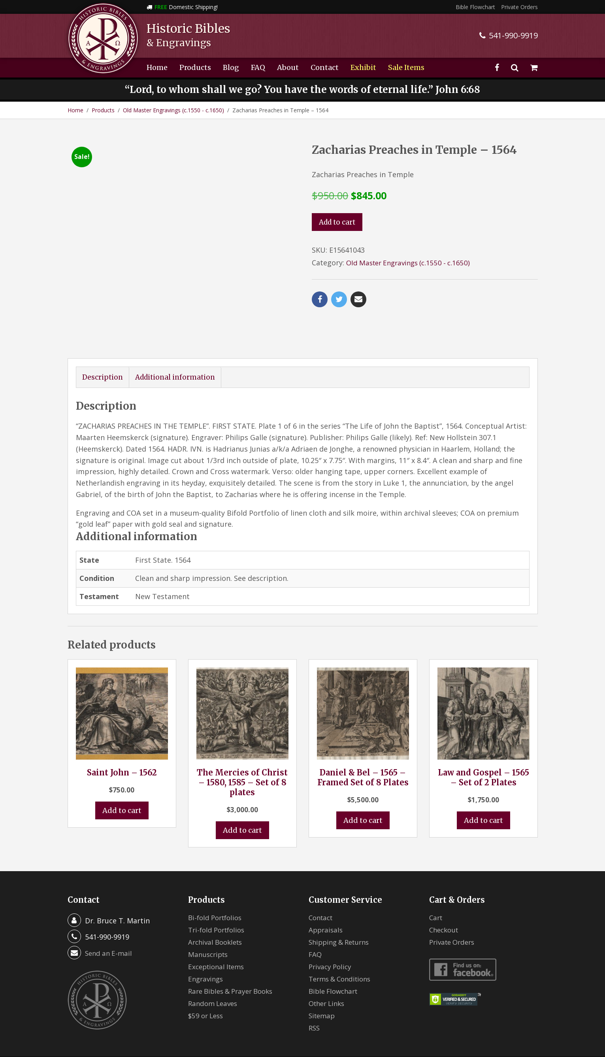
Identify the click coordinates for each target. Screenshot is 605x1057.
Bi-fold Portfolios (217, 881)
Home (157, 67)
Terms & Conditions (343, 942)
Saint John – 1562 (122, 736)
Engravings (207, 942)
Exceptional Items (218, 930)
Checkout (445, 893)
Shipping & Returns (342, 905)
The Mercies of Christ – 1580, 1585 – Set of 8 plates (242, 745)
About (288, 67)
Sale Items (406, 67)
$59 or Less (207, 979)
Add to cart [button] (121, 774)
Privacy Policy (331, 930)
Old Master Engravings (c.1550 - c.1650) (173, 110)
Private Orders (519, 7)
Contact (325, 67)
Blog (231, 67)
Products (195, 67)
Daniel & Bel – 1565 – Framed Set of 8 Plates (363, 741)
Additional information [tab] (178, 340)
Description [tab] (103, 340)
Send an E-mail (110, 916)
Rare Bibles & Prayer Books (234, 954)
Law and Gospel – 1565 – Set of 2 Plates (483, 741)
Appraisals (327, 893)
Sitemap (323, 979)
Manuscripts (209, 918)
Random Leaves (214, 967)
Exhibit (363, 67)
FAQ (258, 67)
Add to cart (338, 222)
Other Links (329, 967)
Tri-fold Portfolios (219, 893)
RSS (315, 991)
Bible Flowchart (475, 7)
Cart (436, 881)
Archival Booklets (217, 905)
